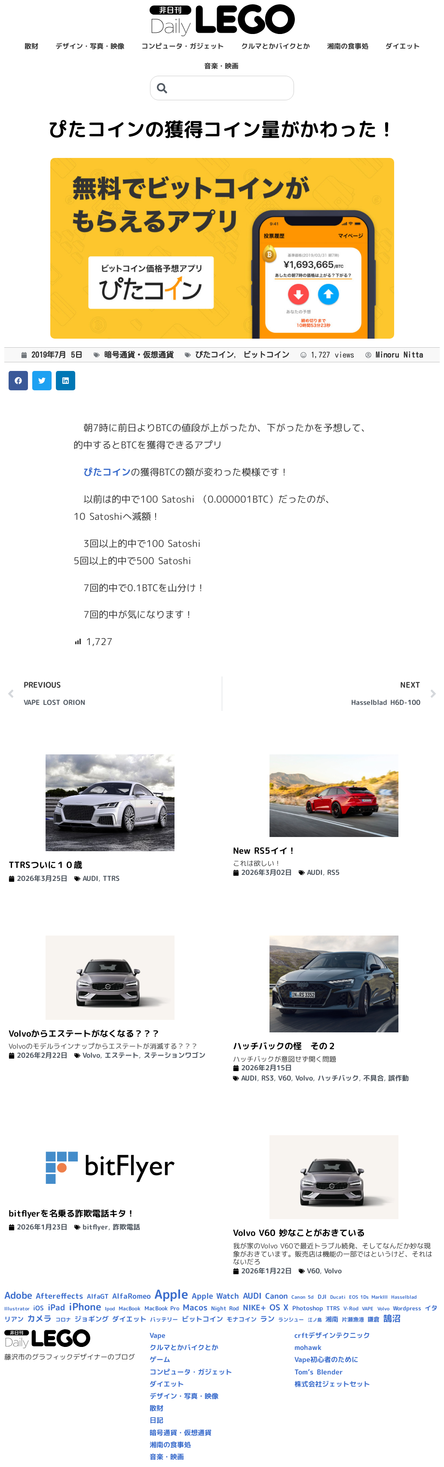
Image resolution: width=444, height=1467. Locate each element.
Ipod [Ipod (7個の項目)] (110, 1309)
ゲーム (160, 1359)
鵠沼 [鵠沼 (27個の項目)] (392, 1318)
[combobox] (222, 88)
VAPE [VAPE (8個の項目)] (368, 1308)
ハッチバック (338, 1078)
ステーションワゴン (174, 1055)
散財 (31, 46)
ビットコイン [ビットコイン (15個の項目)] (202, 1319)
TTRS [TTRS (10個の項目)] (333, 1308)
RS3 (267, 1078)
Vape (157, 1335)
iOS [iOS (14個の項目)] (38, 1308)
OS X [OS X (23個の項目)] (278, 1307)
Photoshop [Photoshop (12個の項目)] (307, 1308)
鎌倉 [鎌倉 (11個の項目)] (373, 1319)
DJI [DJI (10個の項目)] (322, 1296)
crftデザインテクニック (332, 1335)
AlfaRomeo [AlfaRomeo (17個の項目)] (131, 1296)
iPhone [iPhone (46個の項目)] (85, 1306)
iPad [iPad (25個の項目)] (56, 1307)
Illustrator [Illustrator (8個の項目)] (17, 1308)
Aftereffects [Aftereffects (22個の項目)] (59, 1295)
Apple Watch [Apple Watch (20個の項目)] (215, 1296)
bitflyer (95, 1227)
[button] (18, 380)
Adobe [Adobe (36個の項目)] (18, 1295)
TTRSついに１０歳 (45, 865)
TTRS (111, 878)
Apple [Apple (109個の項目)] (171, 1294)
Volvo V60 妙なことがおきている (299, 1232)
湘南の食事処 (347, 46)
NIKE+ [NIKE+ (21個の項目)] (254, 1307)
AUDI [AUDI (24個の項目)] (252, 1295)
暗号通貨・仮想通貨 (139, 354)
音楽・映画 (221, 66)
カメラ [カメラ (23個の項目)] (39, 1318)
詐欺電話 (126, 1227)
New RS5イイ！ (264, 850)
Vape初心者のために (326, 1359)
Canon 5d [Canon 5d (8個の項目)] (302, 1297)
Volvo (91, 1055)
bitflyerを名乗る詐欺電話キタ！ (72, 1213)
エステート (121, 1055)
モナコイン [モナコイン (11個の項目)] (242, 1319)
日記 (156, 1420)
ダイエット (403, 46)
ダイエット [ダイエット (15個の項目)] (129, 1319)
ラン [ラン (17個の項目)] (267, 1319)
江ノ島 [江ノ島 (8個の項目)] (315, 1319)
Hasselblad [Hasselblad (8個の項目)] (404, 1297)
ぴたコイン (214, 354)
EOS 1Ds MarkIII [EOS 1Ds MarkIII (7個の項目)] (368, 1297)
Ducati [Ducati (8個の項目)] (338, 1297)
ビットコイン (266, 354)
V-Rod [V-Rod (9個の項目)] (350, 1308)
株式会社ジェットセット (332, 1384)
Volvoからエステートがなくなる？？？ (84, 1033)
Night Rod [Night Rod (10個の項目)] (225, 1308)
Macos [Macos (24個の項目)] (195, 1307)
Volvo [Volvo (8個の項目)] (383, 1308)
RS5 (333, 872)
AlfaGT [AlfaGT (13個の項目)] (98, 1296)
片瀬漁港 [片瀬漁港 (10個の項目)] (353, 1319)
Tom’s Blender (318, 1372)
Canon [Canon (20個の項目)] (276, 1296)
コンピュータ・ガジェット (182, 46)
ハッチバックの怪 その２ (284, 1046)
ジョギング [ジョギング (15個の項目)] (91, 1319)
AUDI (90, 878)
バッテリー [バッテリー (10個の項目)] (164, 1319)
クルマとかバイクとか (275, 46)
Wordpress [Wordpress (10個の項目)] (407, 1308)
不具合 (373, 1078)
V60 (284, 1078)
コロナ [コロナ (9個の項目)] (63, 1319)
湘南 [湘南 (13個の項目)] (331, 1319)
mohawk (308, 1347)
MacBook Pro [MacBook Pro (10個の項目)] (161, 1308)
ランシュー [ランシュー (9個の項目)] (291, 1319)
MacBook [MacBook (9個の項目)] (130, 1308)
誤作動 (398, 1078)
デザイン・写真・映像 (89, 46)
